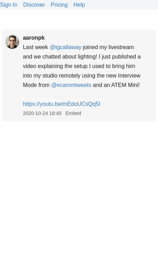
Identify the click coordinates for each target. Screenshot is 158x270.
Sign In (8, 5)
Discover (34, 5)
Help (79, 5)
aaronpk (33, 38)
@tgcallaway (65, 47)
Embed (73, 113)
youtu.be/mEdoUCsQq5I (61, 104)
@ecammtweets (71, 85)
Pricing (59, 5)
